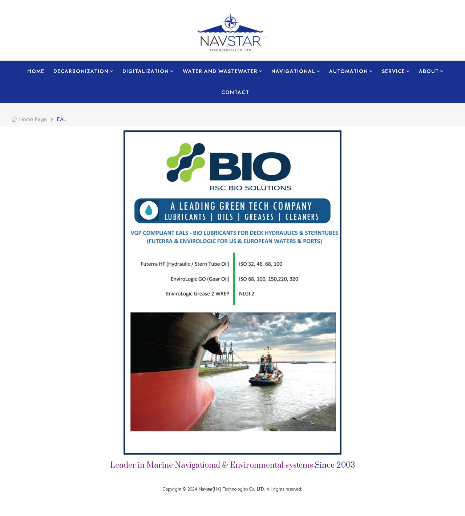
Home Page (33, 119)
